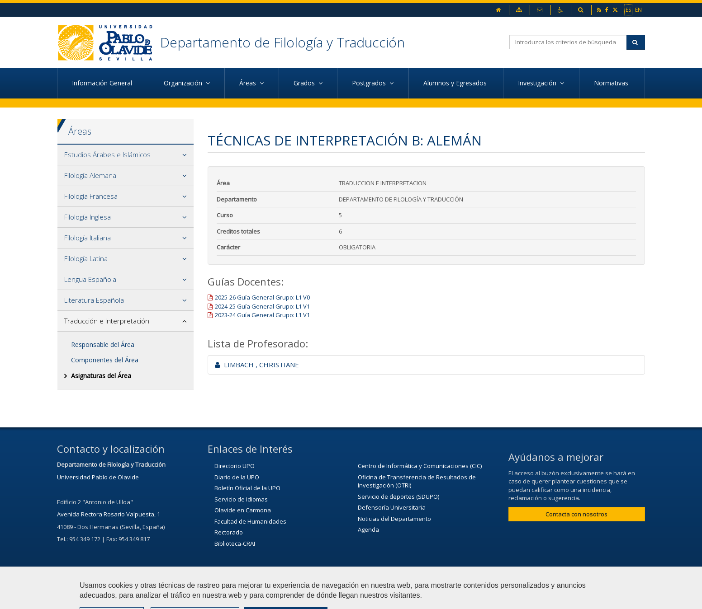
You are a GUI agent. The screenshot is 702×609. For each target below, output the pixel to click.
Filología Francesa (91, 196)
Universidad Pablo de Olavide (98, 477)
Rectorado (228, 532)
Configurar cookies (452, 598)
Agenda (368, 529)
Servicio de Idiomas (241, 499)
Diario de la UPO (236, 477)
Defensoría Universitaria (392, 507)
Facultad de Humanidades (250, 521)
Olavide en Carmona (242, 510)
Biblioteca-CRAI (234, 543)
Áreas (79, 131)
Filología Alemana (90, 175)
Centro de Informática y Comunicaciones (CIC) (420, 466)
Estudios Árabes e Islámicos (107, 154)
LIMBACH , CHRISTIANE (257, 364)
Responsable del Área (102, 344)
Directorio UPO (234, 466)
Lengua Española (90, 279)
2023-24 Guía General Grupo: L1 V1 (262, 315)
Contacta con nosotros (576, 514)
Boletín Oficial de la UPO (247, 488)
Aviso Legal (342, 598)
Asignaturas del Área (101, 375)
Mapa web (391, 598)
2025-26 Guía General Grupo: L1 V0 (262, 297)
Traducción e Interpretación (106, 320)
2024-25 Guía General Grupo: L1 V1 (262, 306)
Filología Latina (86, 258)
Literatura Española (94, 299)
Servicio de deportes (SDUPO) (398, 496)
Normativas (612, 83)
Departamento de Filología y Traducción (282, 42)
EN (638, 9)
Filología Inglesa (87, 216)
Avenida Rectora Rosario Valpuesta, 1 (108, 514)
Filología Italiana (87, 237)
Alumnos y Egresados (456, 83)
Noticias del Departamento (394, 519)
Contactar (294, 598)
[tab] (125, 155)
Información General (103, 83)
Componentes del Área (104, 360)
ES (628, 9)
